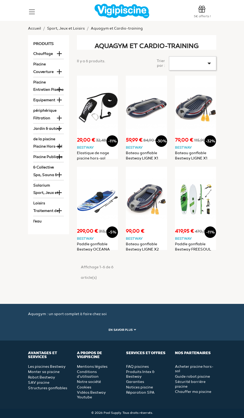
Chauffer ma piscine (193, 391)
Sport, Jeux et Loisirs (45, 194)
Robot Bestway (41, 377)
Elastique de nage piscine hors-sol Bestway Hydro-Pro (94, 158)
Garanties (135, 382)
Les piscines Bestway (47, 366)
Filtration (41, 118)
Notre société (89, 382)
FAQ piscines (137, 366)
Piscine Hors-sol (47, 146)
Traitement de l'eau (46, 212)
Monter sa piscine (44, 372)
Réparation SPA (140, 392)
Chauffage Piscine (43, 55)
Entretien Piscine (48, 89)
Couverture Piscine (43, 73)
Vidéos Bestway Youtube (91, 394)
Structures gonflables (47, 388)
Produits (43, 43)
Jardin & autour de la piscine (47, 130)
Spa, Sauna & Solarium (45, 176)
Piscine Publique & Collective (48, 158)
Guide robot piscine (192, 376)
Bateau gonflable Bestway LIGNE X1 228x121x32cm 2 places (146, 158)
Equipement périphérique (44, 101)
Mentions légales (92, 366)
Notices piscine (139, 387)
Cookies (84, 387)
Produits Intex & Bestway (140, 374)
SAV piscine (38, 382)
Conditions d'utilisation (88, 374)
